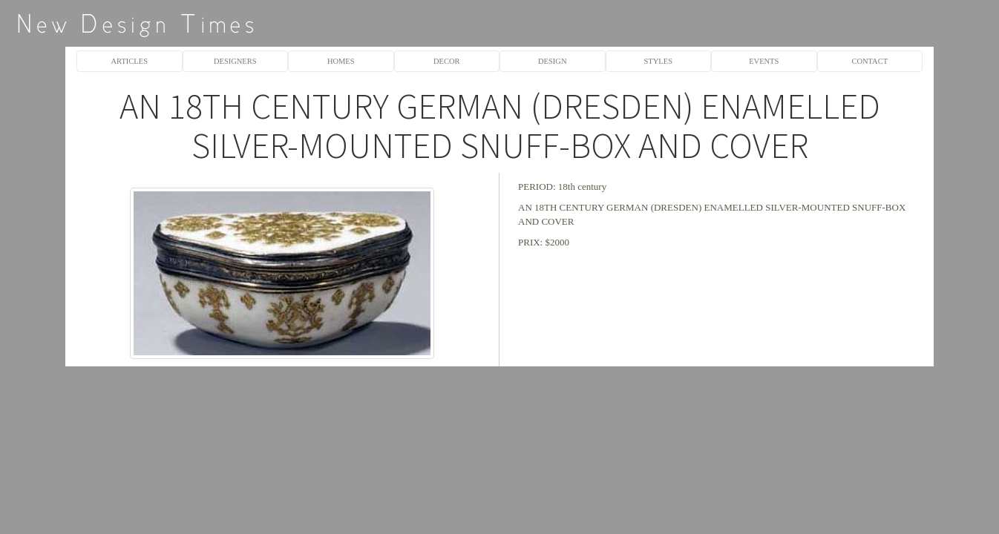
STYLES (658, 61)
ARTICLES (129, 61)
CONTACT (869, 61)
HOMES (341, 61)
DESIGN (552, 61)
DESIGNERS (235, 61)
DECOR (446, 61)
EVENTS (764, 61)
